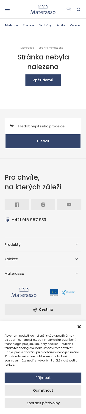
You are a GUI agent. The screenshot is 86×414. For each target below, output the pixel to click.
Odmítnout (43, 390)
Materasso (27, 48)
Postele (28, 25)
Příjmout (43, 377)
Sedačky (45, 25)
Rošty (60, 25)
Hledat (43, 141)
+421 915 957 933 (25, 220)
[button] (79, 326)
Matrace (11, 25)
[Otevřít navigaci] (7, 9)
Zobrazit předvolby (43, 403)
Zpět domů (43, 80)
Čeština (43, 309)
